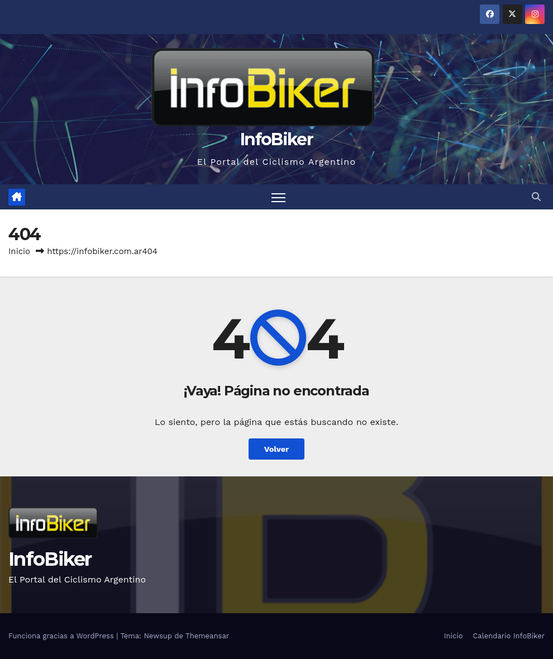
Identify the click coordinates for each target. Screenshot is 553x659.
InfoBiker (276, 139)
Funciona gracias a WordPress (62, 636)
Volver (276, 449)
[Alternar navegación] (278, 197)
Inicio (19, 251)
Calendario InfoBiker (509, 636)
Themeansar (207, 636)
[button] (536, 197)
